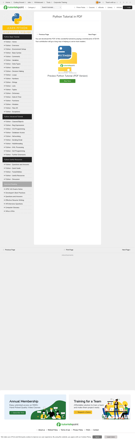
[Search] (51, 7)
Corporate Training (59, 2)
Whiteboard (37, 2)
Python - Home (11, 42)
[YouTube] (127, 2)
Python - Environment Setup (15, 49)
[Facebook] (117, 2)
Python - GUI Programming (15, 151)
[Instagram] (120, 2)
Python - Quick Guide (13, 168)
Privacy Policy (77, 430)
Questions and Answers (13, 196)
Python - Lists (10, 86)
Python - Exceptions (12, 112)
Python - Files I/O (11, 108)
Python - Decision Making (14, 71)
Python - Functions (12, 101)
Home (6, 2)
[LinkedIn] (130, 2)
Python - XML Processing (14, 147)
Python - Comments (12, 56)
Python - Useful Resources (15, 176)
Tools (47, 2)
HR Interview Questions (14, 204)
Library (108, 7)
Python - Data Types (12, 64)
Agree (97, 437)
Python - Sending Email (13, 140)
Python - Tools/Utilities (13, 172)
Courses (91, 7)
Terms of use (64, 430)
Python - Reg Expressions (14, 125)
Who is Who (10, 211)
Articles (118, 7)
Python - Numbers (12, 79)
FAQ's (87, 430)
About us (40, 430)
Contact (95, 430)
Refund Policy (52, 430)
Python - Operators (12, 68)
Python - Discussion (12, 179)
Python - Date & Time (13, 97)
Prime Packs (79, 7)
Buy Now (67, 81)
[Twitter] (124, 2)
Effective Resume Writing (14, 200)
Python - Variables (12, 60)
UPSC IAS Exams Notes (14, 189)
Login (127, 7)
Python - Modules (11, 104)
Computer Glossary (12, 207)
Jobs (28, 2)
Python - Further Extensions (15, 155)
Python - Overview (12, 45)
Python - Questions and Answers (17, 164)
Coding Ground (17, 2)
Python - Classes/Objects (14, 122)
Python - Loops (11, 75)
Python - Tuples (11, 90)
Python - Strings (11, 82)
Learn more (111, 437)
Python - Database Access (15, 133)
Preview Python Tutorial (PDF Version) (68, 61)
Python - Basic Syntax (13, 53)
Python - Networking (13, 136)
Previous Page (43, 34)
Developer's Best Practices (15, 193)
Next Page (93, 34)
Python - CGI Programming (15, 129)
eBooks (100, 7)
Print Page (68, 250)
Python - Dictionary (12, 93)
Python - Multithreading (14, 144)
